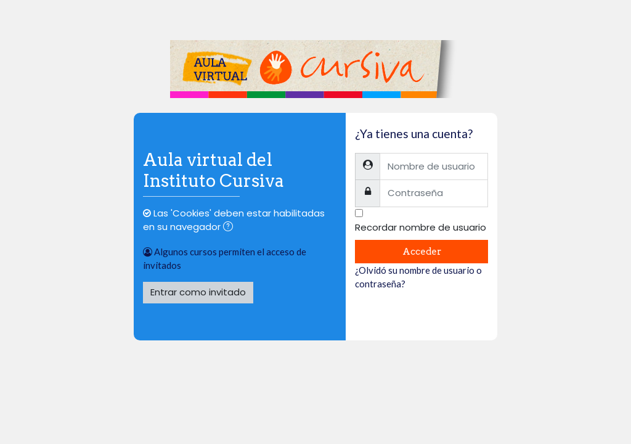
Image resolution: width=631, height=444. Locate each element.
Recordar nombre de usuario (420, 227)
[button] (230, 227)
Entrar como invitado (198, 292)
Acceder (421, 251)
